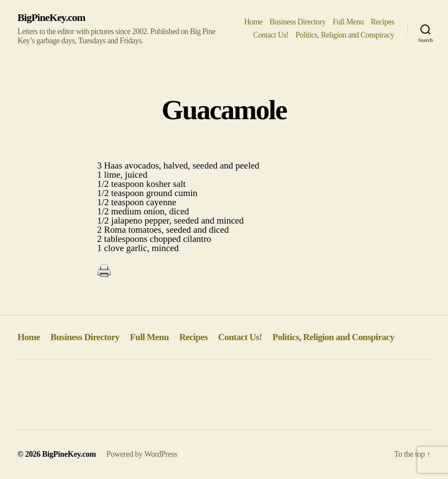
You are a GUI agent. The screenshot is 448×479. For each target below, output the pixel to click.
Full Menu (348, 21)
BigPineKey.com (51, 17)
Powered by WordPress (141, 454)
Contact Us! (270, 35)
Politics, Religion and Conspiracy (344, 35)
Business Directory (298, 21)
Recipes (383, 21)
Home (253, 21)
